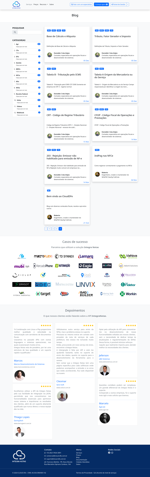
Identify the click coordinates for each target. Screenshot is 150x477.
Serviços (29, 4)
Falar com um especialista (81, 4)
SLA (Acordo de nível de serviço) (105, 473)
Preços (36, 4)
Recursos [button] (43, 4)
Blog (77, 457)
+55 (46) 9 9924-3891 (53, 453)
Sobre (51, 4)
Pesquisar (18, 27)
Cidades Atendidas (82, 462)
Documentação (81, 460)
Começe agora (101, 4)
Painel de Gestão (118, 4)
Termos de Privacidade (84, 473)
